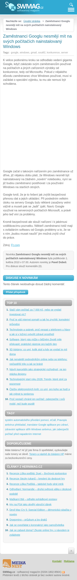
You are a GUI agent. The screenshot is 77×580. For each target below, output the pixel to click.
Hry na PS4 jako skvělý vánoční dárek (30, 504)
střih (28, 429)
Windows (36, 429)
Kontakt (56, 561)
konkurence (53, 52)
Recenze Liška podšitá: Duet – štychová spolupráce (38, 473)
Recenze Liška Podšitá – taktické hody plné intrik (36, 484)
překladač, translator (26, 424)
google (14, 52)
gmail (34, 52)
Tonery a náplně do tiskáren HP (46, 454)
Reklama (69, 561)
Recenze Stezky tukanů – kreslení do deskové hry (37, 478)
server (64, 52)
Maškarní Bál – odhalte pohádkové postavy (33, 499)
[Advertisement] (38, 128)
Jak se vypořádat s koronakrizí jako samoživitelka (36, 525)
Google (42, 424)
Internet (37, 434)
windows (24, 52)
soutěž (41, 52)
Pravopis (62, 420)
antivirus (9, 424)
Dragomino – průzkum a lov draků (28, 519)
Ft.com (15, 245)
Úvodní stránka (31, 21)
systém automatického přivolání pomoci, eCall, (31, 420)
